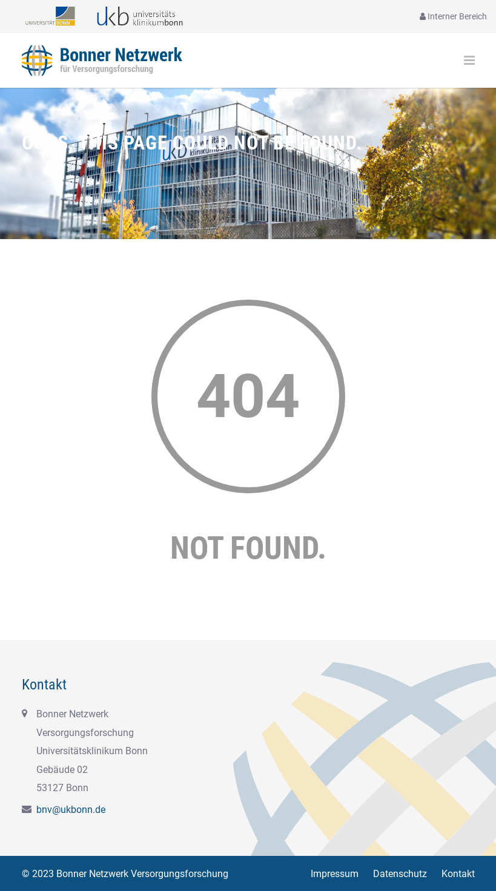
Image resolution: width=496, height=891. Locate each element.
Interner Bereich (453, 16)
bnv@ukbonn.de (70, 809)
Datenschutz (400, 873)
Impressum (335, 873)
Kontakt (458, 873)
